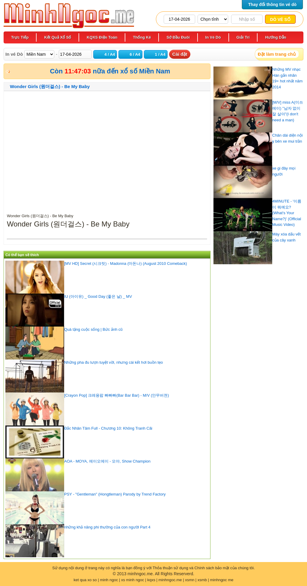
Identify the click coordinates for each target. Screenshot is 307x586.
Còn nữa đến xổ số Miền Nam (110, 71)
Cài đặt (179, 54)
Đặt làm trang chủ (277, 54)
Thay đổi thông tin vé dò (272, 4)
